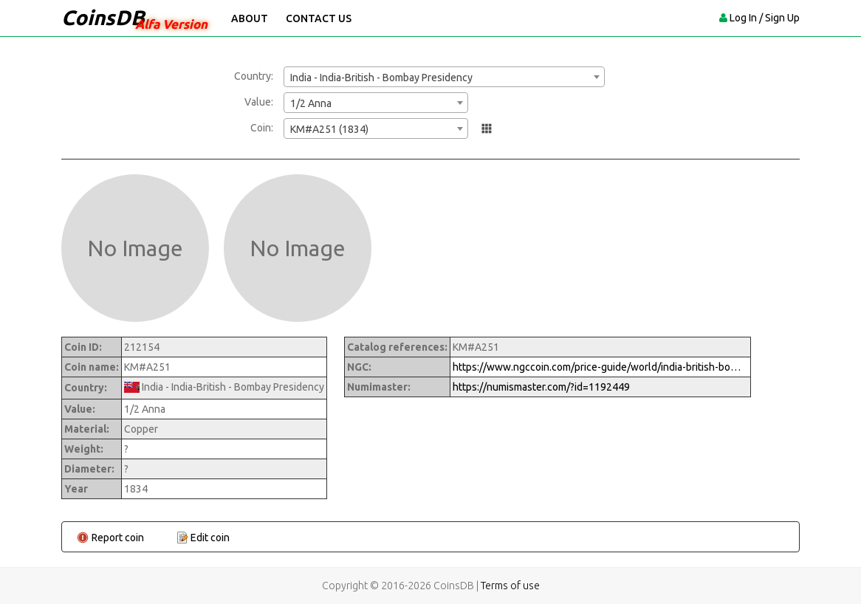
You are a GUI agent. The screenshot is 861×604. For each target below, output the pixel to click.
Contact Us (318, 18)
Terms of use (510, 585)
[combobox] (444, 76)
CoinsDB (103, 17)
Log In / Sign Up (765, 18)
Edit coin (210, 537)
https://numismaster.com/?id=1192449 (541, 387)
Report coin (118, 537)
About (249, 18)
